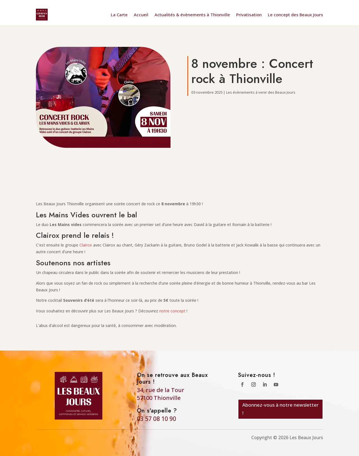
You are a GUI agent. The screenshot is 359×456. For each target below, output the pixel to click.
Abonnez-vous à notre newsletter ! (280, 409)
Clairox (85, 245)
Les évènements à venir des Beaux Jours (260, 92)
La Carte (119, 14)
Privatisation (249, 14)
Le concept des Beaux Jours (295, 14)
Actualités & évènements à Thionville (192, 14)
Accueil (141, 14)
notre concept (172, 311)
